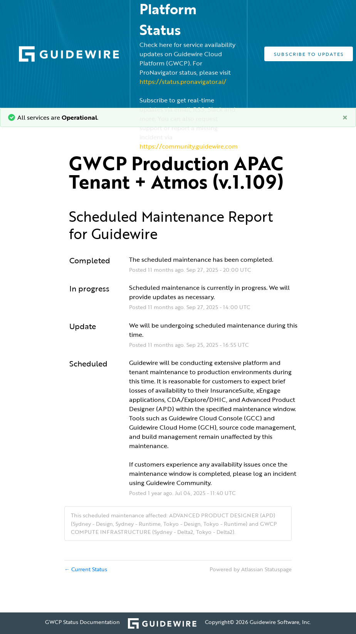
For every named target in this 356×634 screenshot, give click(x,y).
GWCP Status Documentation (82, 622)
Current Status (85, 569)
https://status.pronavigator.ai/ (182, 81)
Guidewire (124, 233)
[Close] (345, 117)
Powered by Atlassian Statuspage (251, 569)
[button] (308, 54)
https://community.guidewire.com (188, 146)
